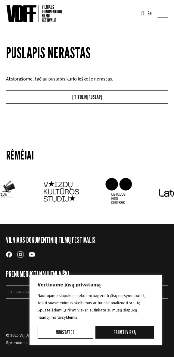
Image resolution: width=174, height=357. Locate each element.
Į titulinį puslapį (87, 97)
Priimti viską (124, 332)
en (149, 13)
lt (142, 13)
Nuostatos (65, 332)
